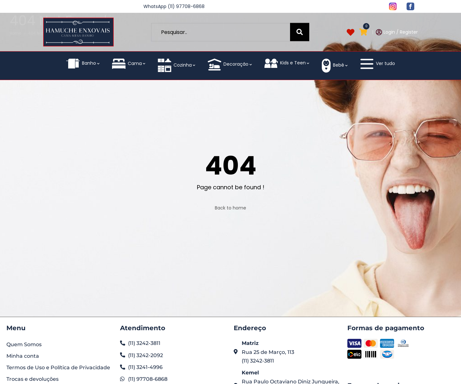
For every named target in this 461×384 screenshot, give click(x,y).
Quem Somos (24, 344)
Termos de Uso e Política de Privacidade (58, 367)
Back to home (230, 208)
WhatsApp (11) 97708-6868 (174, 6)
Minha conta (22, 356)
